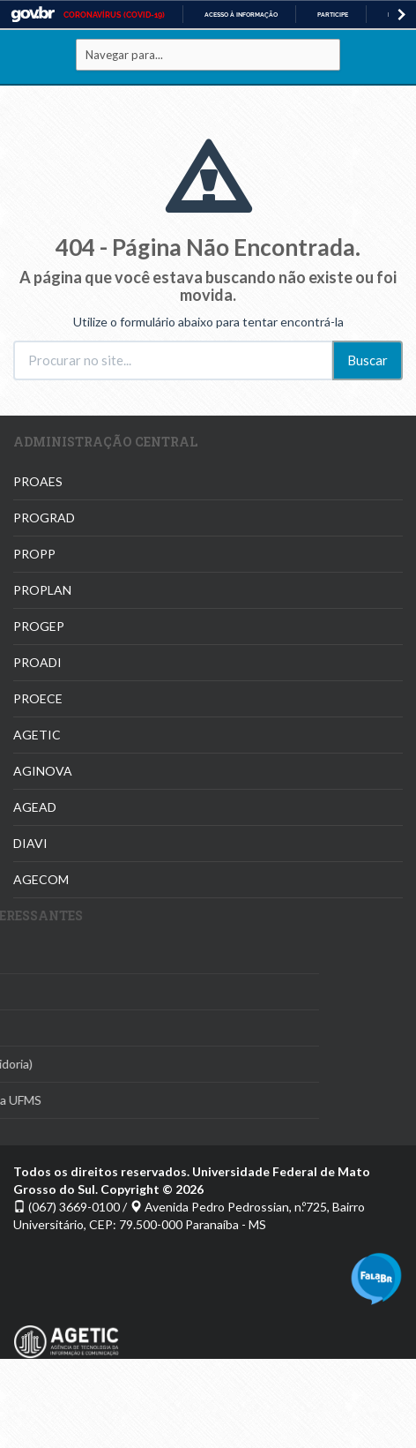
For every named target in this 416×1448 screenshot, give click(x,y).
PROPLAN (42, 589)
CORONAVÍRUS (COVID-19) (114, 15)
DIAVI (30, 843)
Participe (332, 15)
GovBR (33, 14)
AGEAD (34, 806)
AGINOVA (42, 770)
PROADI (37, 662)
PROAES (38, 481)
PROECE (38, 698)
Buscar (367, 360)
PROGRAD (44, 517)
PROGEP (38, 626)
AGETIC (37, 734)
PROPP (34, 553)
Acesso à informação (241, 15)
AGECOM (41, 879)
